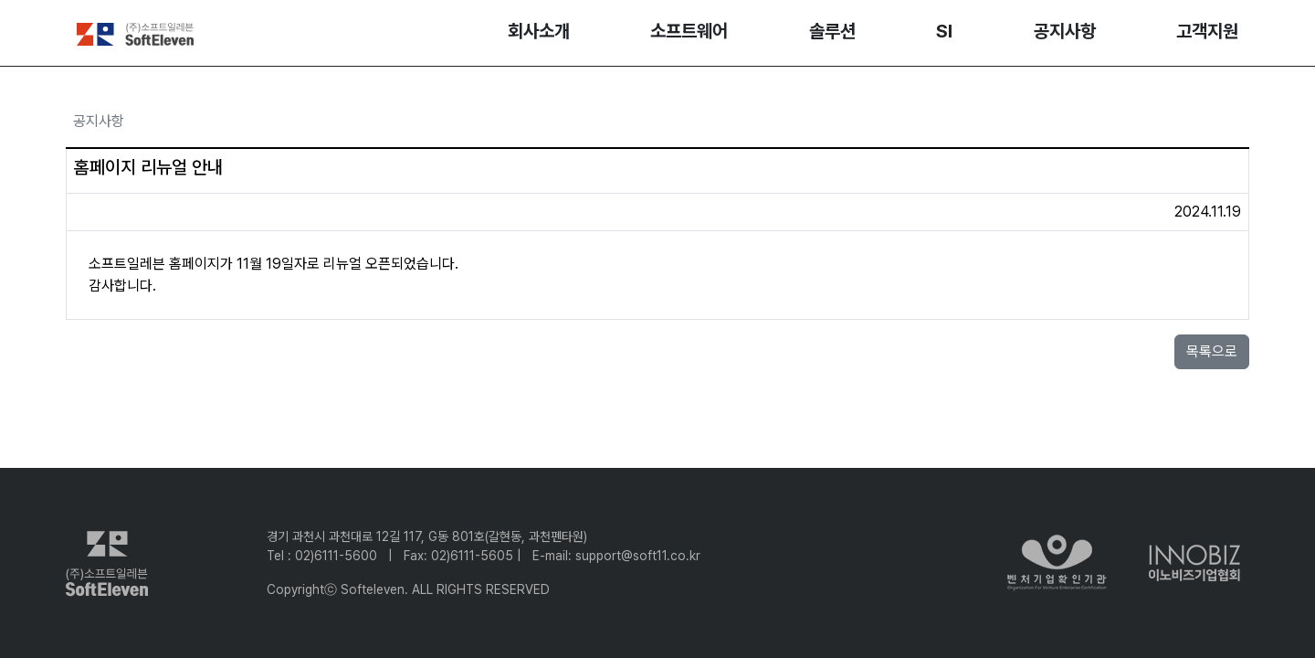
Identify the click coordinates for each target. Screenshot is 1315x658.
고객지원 (1207, 31)
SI (944, 31)
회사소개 (539, 31)
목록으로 (1211, 351)
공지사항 (1065, 31)
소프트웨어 (689, 31)
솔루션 (832, 31)
